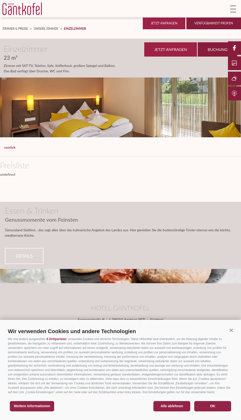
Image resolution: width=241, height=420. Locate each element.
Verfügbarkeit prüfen (213, 23)
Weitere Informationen (32, 406)
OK (212, 406)
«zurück (10, 147)
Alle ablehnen (172, 406)
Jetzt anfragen (164, 23)
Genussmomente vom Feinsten (41, 219)
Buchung (217, 49)
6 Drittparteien (56, 339)
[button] (231, 330)
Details (24, 256)
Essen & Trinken (31, 211)
